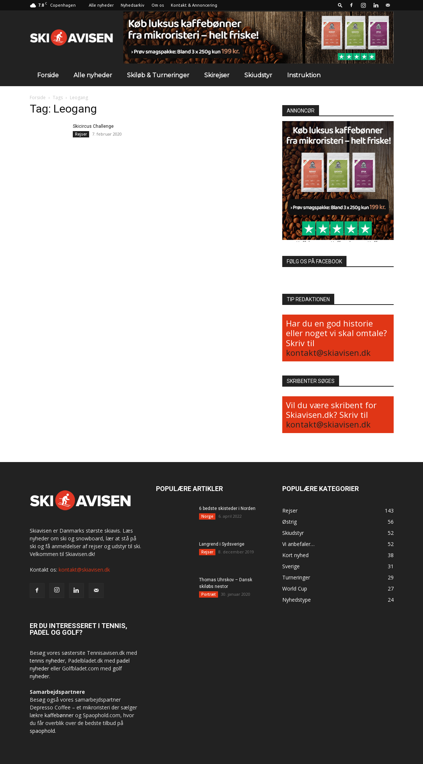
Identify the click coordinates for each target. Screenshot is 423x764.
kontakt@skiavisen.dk (328, 352)
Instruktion (303, 75)
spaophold (42, 730)
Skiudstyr (258, 75)
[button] (340, 5)
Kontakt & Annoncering (194, 5)
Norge (207, 516)
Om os (158, 5)
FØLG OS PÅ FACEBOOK (314, 261)
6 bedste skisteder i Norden (227, 508)
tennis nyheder (47, 660)
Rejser (81, 134)
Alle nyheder (101, 5)
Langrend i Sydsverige (221, 544)
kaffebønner (59, 715)
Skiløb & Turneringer (158, 75)
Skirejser (217, 75)
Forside (48, 75)
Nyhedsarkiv (132, 5)
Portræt (208, 594)
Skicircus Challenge (93, 126)
